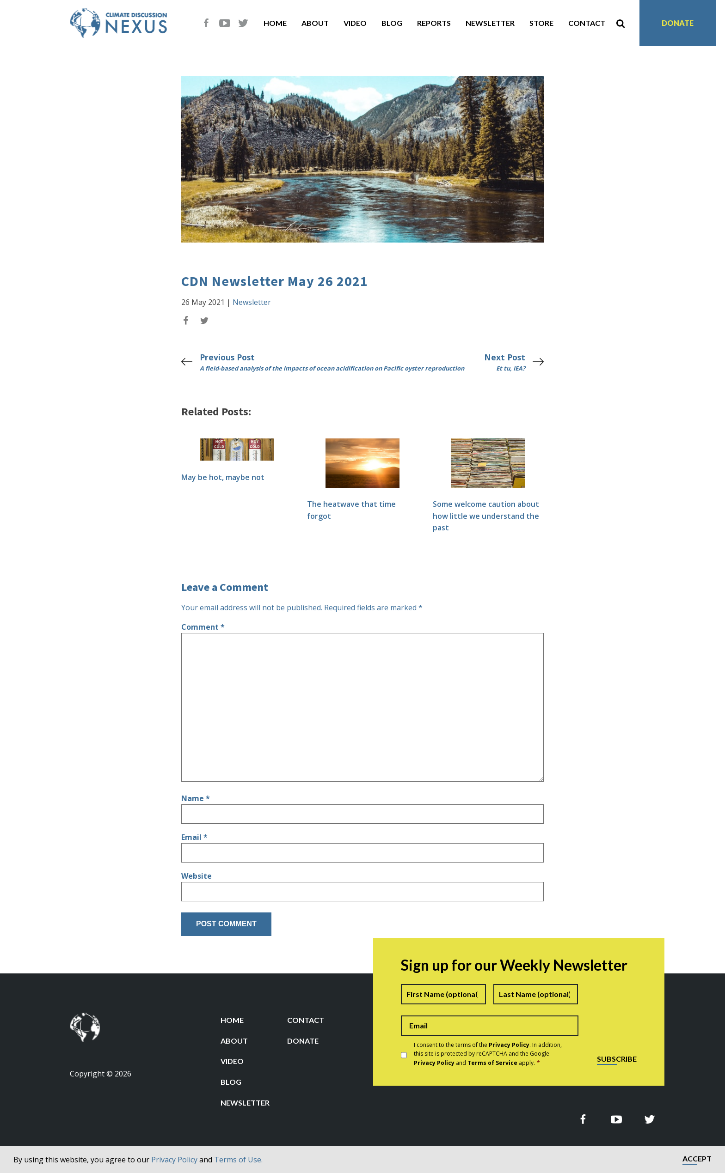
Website (196, 876)
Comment (203, 627)
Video (355, 22)
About (315, 22)
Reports (434, 22)
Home (275, 22)
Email (194, 837)
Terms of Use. (238, 1160)
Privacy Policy (174, 1160)
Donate (678, 22)
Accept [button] (697, 1159)
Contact (586, 22)
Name (195, 798)
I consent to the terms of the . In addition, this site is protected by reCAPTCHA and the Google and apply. (488, 1053)
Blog (391, 22)
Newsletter (490, 22)
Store (541, 22)
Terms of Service (492, 1063)
